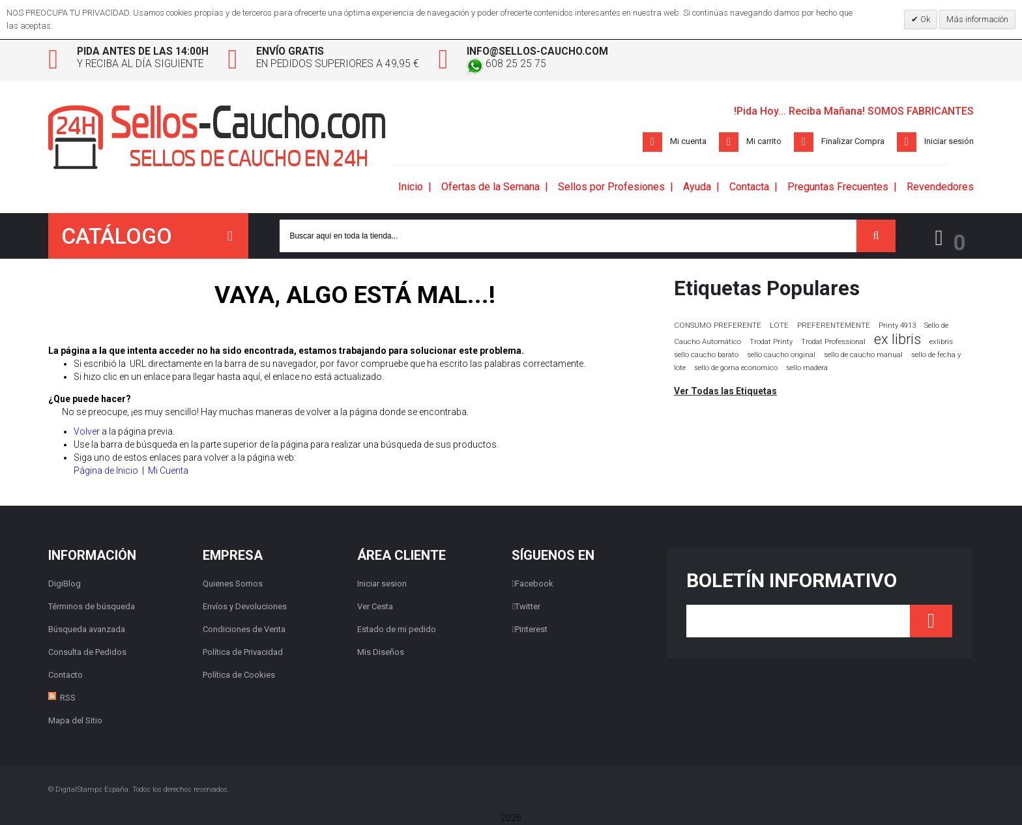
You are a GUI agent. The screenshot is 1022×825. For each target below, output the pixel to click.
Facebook (532, 584)
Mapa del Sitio (75, 721)
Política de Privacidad (243, 653)
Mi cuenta (688, 142)
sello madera (807, 368)
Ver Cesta (375, 607)
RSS (68, 698)
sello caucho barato (706, 355)
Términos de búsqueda (91, 607)
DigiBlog (64, 584)
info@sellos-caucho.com (555, 52)
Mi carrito (763, 142)
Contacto (65, 675)
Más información (977, 19)
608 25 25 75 (522, 65)
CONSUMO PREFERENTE (717, 325)
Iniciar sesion (382, 584)
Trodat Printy (771, 342)
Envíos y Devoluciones (245, 607)
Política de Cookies (239, 675)
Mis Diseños (380, 653)
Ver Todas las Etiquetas (725, 391)
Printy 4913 (897, 326)
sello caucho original (781, 355)
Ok (924, 19)
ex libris (897, 340)
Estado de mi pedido (396, 630)
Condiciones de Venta (244, 630)
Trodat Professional (833, 342)
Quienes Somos (233, 584)
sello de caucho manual (863, 355)
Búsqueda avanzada (86, 630)
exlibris (941, 342)
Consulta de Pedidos (87, 653)
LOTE (779, 325)
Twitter (526, 607)
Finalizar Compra (852, 142)
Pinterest (530, 630)
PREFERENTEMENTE (833, 325)
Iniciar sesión (949, 142)
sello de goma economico (736, 368)
